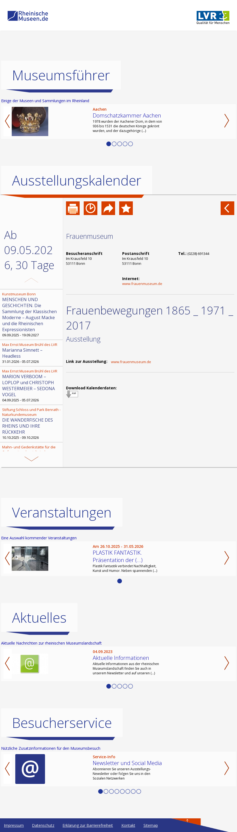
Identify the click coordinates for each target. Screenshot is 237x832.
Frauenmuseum (89, 236)
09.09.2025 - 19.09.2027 (32, 314)
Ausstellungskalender (76, 180)
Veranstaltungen (62, 512)
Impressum (14, 825)
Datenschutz (43, 825)
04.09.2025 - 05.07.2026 (32, 385)
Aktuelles (39, 617)
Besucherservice (62, 722)
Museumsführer (61, 75)
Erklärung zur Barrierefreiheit (87, 825)
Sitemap (150, 825)
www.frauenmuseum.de (142, 283)
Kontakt (128, 825)
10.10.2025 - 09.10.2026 (32, 423)
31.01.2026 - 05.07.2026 (32, 353)
